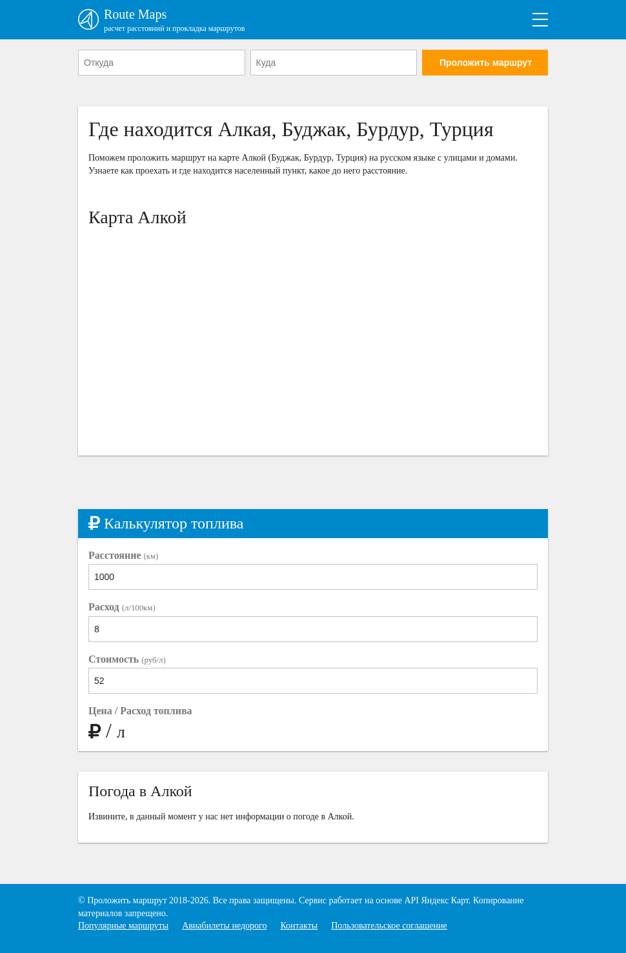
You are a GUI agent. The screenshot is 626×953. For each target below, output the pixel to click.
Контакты (299, 925)
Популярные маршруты (123, 925)
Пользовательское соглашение (389, 925)
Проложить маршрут (485, 62)
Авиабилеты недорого (224, 925)
